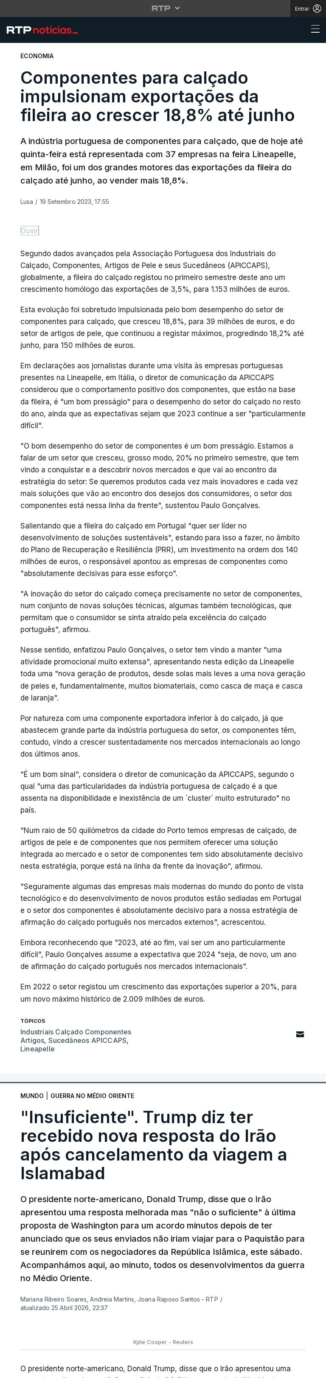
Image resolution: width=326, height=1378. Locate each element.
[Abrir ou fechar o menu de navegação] (313, 30)
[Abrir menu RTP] (163, 8)
